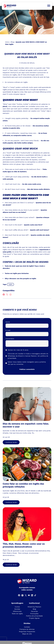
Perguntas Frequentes (27, 631)
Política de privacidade (34, 616)
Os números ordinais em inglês (16, 82)
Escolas (17, 609)
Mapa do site (27, 634)
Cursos (17, 607)
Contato (27, 627)
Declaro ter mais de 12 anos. (18, 350)
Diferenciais (17, 611)
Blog (12, 42)
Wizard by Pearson (34, 607)
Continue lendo (11, 442)
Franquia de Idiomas (27, 629)
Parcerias (34, 611)
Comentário (10, 339)
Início (7, 42)
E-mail (8, 330)
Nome (8, 322)
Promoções (34, 613)
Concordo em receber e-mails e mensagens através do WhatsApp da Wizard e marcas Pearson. (28, 356)
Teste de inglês (17, 613)
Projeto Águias (34, 618)
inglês (10, 284)
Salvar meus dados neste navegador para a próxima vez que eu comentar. (27, 363)
